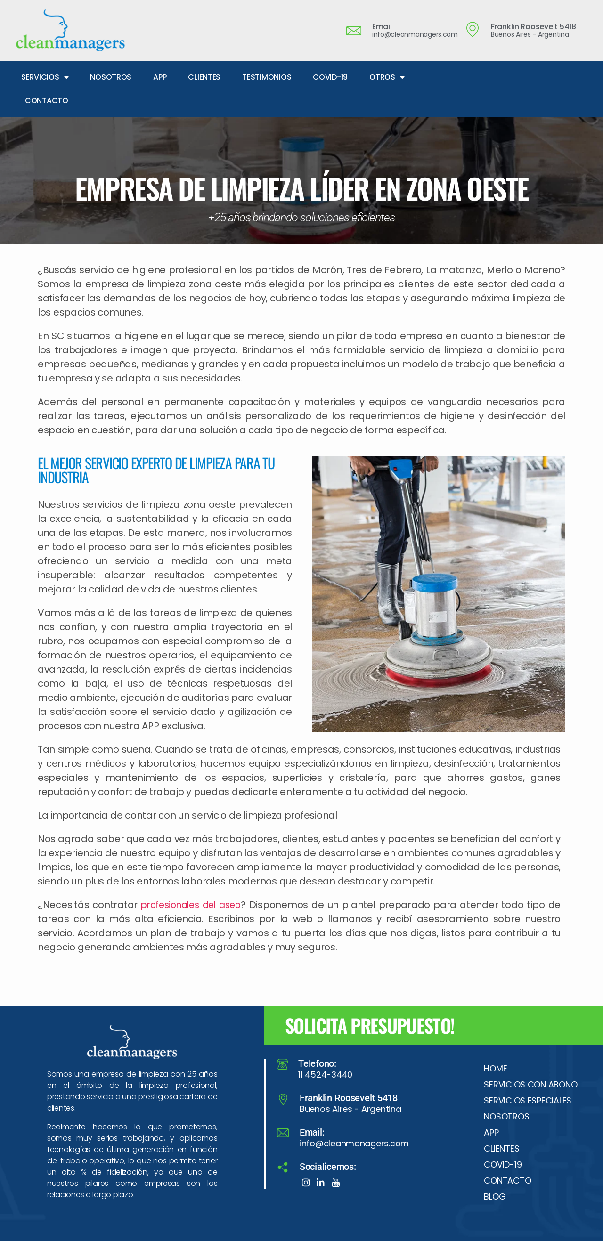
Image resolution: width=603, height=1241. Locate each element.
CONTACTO (46, 100)
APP (159, 77)
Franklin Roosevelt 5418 (349, 1097)
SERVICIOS (44, 77)
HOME (495, 1068)
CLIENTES (204, 77)
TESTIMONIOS (266, 77)
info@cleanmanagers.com (354, 1143)
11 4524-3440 (325, 1074)
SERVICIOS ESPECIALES (527, 1100)
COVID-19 (330, 77)
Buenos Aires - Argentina (350, 1109)
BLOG (494, 1196)
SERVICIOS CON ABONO (530, 1084)
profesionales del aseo (193, 904)
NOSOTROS (110, 77)
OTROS (386, 77)
